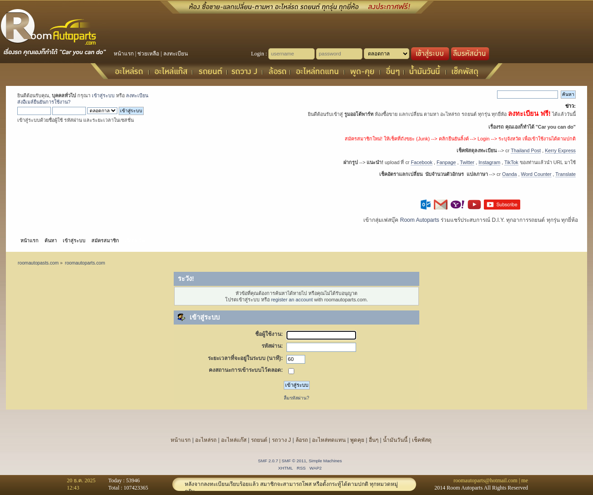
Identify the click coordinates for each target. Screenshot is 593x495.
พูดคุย (357, 440)
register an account (292, 299)
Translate (565, 174)
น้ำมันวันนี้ (395, 440)
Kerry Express (560, 150)
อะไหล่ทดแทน (329, 440)
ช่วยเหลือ (148, 53)
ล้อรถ (302, 440)
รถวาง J (281, 440)
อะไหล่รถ (205, 440)
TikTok (511, 162)
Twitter (467, 162)
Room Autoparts (419, 220)
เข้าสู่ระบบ (103, 95)
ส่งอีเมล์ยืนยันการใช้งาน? (43, 102)
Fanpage (446, 162)
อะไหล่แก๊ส (233, 440)
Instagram (489, 162)
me (524, 480)
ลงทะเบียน (175, 53)
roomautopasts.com (38, 262)
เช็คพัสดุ (422, 440)
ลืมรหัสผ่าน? (296, 397)
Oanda (509, 174)
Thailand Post (526, 150)
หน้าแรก (124, 53)
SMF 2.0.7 (268, 460)
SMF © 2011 (293, 460)
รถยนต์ (259, 440)
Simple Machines (325, 460)
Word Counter (536, 174)
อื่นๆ (373, 440)
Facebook (421, 162)
